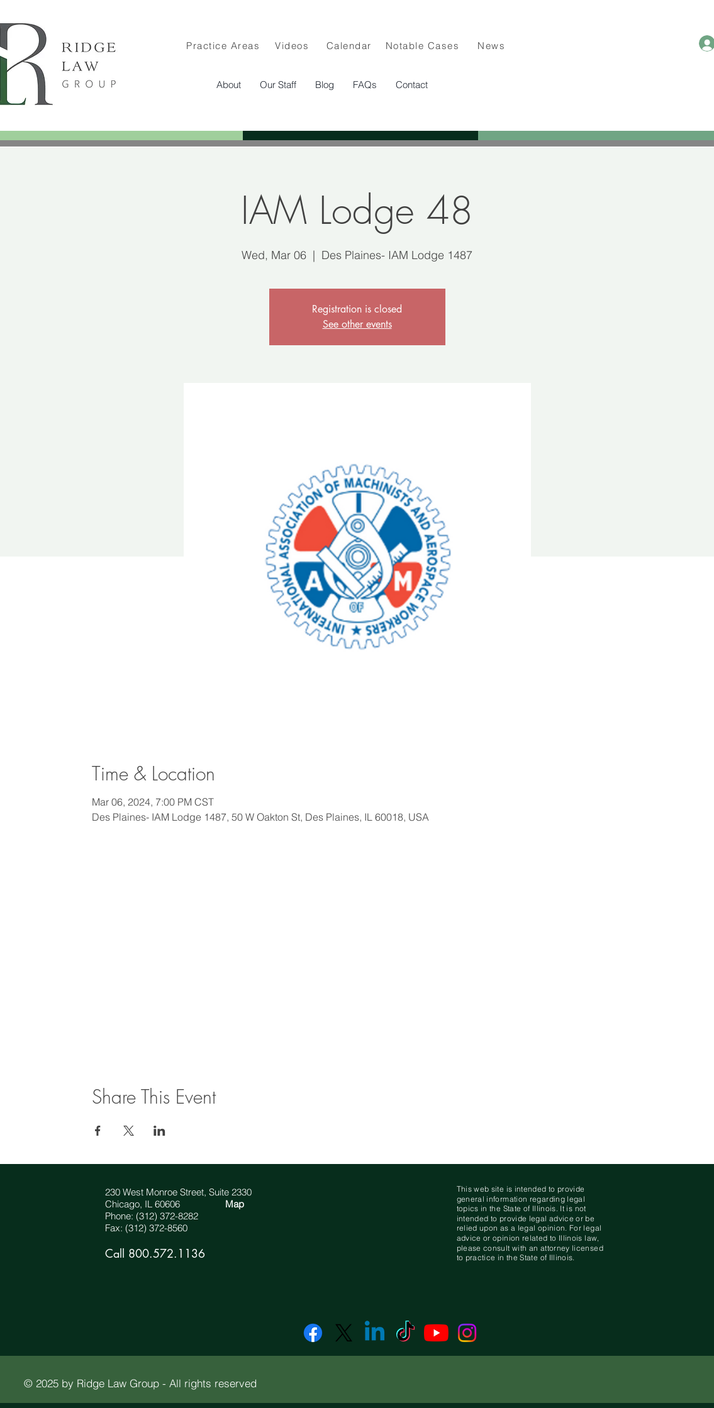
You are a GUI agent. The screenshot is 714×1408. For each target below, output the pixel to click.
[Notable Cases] (424, 45)
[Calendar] (350, 45)
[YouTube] (436, 1333)
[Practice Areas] (225, 45)
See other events (357, 324)
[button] (278, 85)
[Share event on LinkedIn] (159, 1131)
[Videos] (293, 45)
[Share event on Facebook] (98, 1131)
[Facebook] (313, 1333)
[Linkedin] (374, 1333)
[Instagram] (467, 1333)
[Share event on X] (129, 1131)
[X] (344, 1333)
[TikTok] (405, 1333)
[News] (493, 45)
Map (234, 1204)
